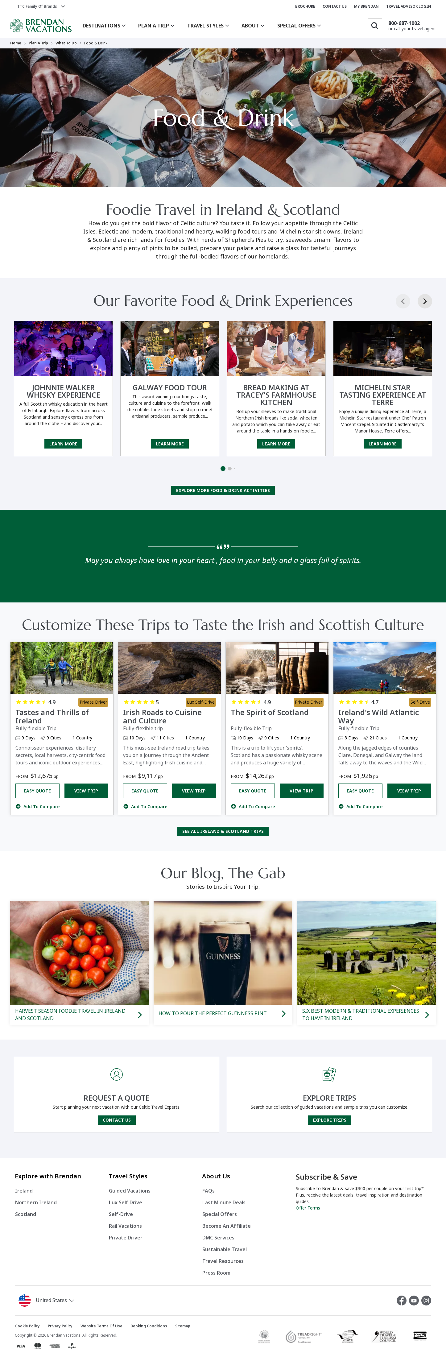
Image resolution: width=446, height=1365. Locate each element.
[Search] (375, 25)
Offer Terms (308, 1208)
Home (15, 43)
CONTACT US (335, 6)
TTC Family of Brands (37, 6)
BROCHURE (305, 6)
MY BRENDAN (366, 6)
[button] (48, 1300)
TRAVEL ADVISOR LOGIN (408, 6)
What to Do (66, 43)
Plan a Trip (38, 43)
